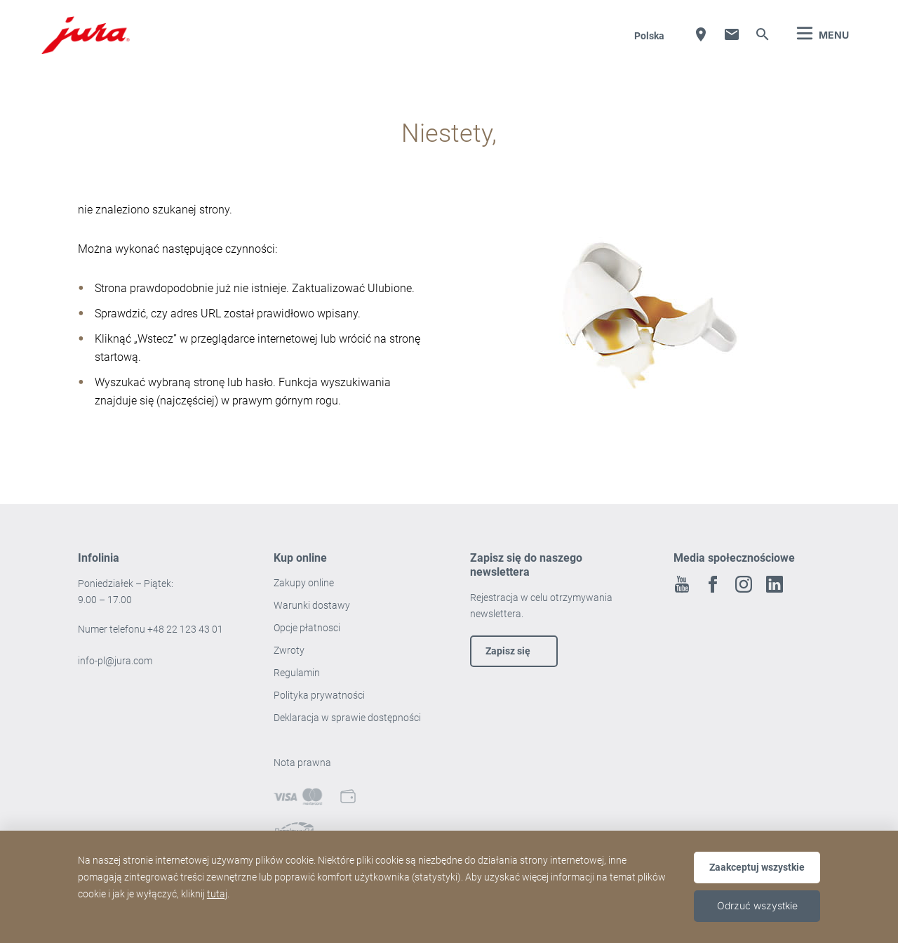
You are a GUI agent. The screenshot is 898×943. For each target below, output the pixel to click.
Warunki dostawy (312, 605)
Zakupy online (304, 582)
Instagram (743, 584)
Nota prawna (302, 762)
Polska (649, 35)
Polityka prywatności (320, 695)
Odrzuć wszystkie (757, 905)
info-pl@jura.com (115, 660)
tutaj (217, 893)
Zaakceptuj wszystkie (757, 867)
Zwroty (290, 650)
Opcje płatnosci (307, 627)
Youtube (682, 584)
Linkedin (774, 584)
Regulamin (298, 672)
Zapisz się (507, 651)
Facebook (712, 584)
